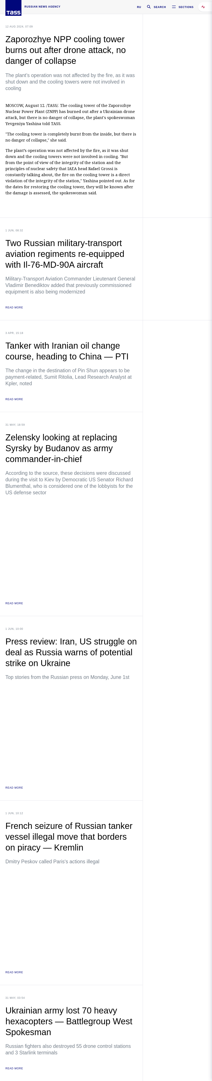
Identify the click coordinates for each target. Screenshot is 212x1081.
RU (139, 7)
